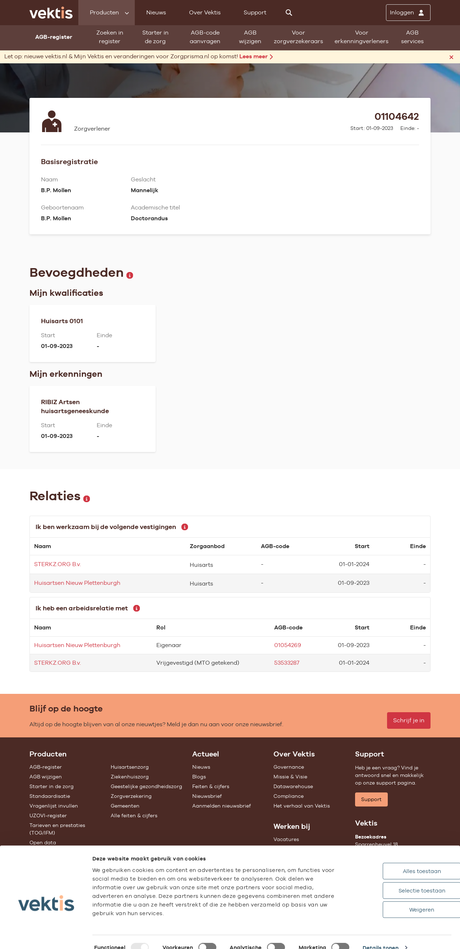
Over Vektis (205, 12)
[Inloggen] (408, 12)
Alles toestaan (391, 860)
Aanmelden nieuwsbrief (221, 806)
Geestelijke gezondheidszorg (146, 786)
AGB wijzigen (250, 37)
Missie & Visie (290, 776)
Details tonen (381, 936)
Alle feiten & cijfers (134, 815)
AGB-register (45, 767)
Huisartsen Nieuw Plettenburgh (77, 582)
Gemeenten (125, 806)
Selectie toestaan (391, 879)
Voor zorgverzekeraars (298, 37)
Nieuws (156, 12)
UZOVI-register (48, 815)
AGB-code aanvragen (205, 37)
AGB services (412, 37)
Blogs (199, 776)
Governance (288, 767)
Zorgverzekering (131, 796)
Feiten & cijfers (210, 786)
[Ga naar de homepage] (51, 12)
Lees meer (256, 56)
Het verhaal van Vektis (301, 806)
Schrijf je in (408, 720)
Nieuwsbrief (207, 796)
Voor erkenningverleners (361, 37)
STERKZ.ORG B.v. (57, 564)
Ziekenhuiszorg (130, 776)
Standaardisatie (49, 796)
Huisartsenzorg (130, 767)
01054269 (287, 645)
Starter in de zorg (155, 37)
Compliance (288, 796)
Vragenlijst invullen (53, 806)
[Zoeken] (289, 12)
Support (255, 12)
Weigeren (391, 898)
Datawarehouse (293, 786)
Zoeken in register (109, 37)
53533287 (286, 662)
